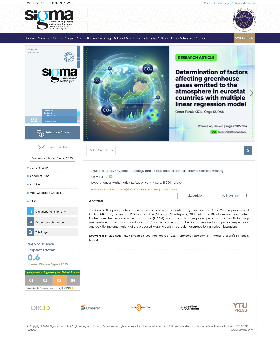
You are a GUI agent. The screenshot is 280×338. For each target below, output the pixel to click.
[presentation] (87, 93)
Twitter (249, 3)
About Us (44, 38)
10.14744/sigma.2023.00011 (161, 189)
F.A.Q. (33, 201)
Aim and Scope (63, 38)
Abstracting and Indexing (94, 38)
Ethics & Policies (182, 38)
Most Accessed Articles (45, 193)
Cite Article (194, 196)
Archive (35, 184)
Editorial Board (124, 38)
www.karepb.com (242, 330)
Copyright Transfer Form (46, 211)
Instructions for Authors (152, 38)
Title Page (37, 232)
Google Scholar (230, 3)
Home (30, 38)
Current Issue (39, 168)
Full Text (235, 196)
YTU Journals (244, 38)
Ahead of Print (39, 176)
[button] (101, 150)
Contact (209, 3)
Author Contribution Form (47, 221)
